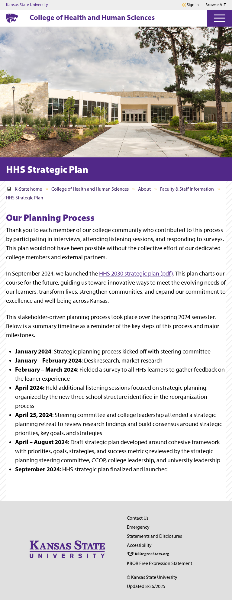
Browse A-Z (215, 4)
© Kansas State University (152, 577)
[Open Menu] (219, 18)
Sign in (193, 4)
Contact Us (137, 518)
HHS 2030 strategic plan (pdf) (136, 273)
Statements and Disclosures (154, 536)
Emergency (138, 527)
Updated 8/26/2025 (146, 586)
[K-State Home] (12, 18)
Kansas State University (27, 4)
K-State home (24, 189)
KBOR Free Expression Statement (159, 563)
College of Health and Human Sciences (92, 17)
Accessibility (139, 545)
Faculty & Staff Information (187, 189)
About (144, 189)
